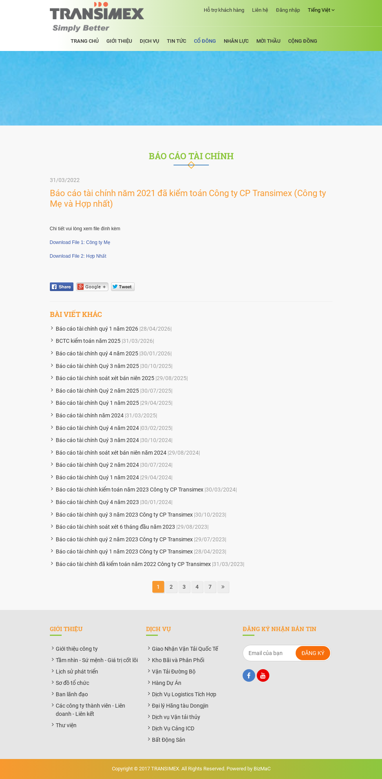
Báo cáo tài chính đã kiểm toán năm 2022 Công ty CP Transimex (133, 564)
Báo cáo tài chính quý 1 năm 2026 (97, 329)
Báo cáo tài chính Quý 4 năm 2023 (97, 502)
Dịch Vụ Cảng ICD (173, 728)
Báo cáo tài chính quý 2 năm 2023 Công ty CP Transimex (124, 539)
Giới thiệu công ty (77, 649)
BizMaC (262, 769)
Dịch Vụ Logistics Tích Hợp (184, 694)
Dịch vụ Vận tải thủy (176, 717)
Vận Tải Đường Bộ (174, 671)
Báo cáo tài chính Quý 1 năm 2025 (97, 403)
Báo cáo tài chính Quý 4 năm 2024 (97, 428)
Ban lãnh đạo (72, 694)
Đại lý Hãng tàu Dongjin (180, 706)
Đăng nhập (288, 10)
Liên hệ (260, 10)
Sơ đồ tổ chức (72, 683)
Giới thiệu (119, 41)
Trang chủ (85, 41)
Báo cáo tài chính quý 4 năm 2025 (97, 353)
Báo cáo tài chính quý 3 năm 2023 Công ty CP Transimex (124, 514)
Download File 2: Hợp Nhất (78, 256)
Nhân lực (236, 41)
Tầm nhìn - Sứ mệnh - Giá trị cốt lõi (97, 660)
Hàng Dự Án (166, 683)
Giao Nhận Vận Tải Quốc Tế (185, 649)
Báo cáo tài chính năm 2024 (90, 415)
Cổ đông (205, 41)
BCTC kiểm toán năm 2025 (88, 341)
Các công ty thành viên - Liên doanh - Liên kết (90, 710)
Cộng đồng (302, 41)
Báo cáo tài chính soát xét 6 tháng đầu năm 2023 (115, 527)
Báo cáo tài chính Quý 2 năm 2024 (97, 465)
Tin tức (176, 41)
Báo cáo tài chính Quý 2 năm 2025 (97, 391)
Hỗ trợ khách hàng (224, 10)
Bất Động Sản (168, 740)
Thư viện (66, 725)
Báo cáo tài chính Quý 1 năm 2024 (97, 477)
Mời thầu (268, 41)
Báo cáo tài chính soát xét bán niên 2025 (105, 378)
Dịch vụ (149, 41)
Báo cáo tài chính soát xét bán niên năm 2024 (111, 453)
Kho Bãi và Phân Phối (178, 660)
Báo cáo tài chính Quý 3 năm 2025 (97, 366)
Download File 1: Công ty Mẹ (80, 242)
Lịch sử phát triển (77, 671)
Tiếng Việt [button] (321, 10)
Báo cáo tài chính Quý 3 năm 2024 (97, 440)
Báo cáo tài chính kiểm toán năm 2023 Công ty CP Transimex (129, 489)
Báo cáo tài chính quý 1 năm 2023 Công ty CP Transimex (124, 551)
